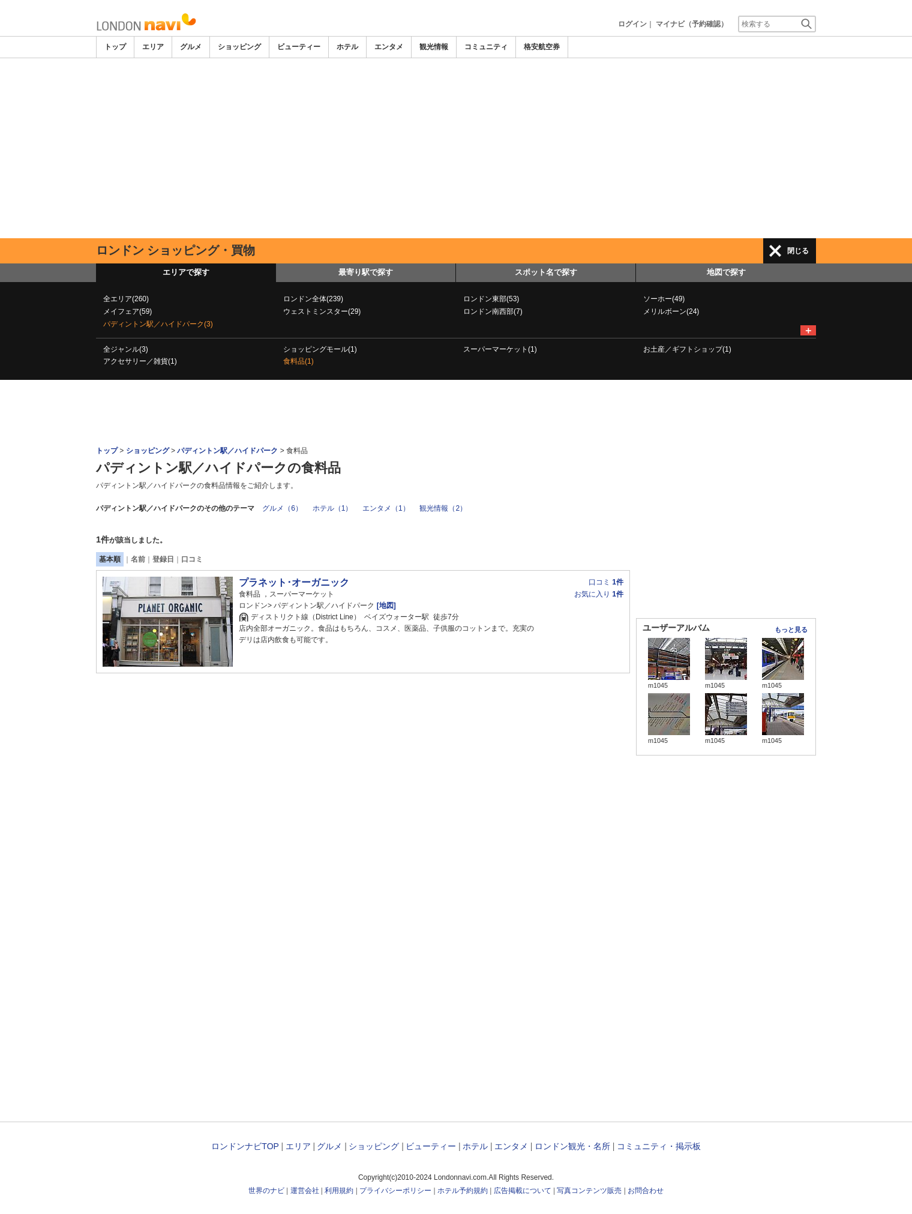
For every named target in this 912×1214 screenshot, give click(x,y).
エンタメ (388, 47)
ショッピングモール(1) (320, 349)
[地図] (384, 605)
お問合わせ (646, 1190)
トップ (115, 47)
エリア (153, 47)
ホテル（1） (333, 508)
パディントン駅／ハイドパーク (227, 450)
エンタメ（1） (386, 508)
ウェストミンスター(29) (322, 311)
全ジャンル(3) (125, 349)
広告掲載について (522, 1190)
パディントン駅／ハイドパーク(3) (158, 324)
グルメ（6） (282, 508)
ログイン (632, 24)
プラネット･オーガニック (294, 582)
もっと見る (791, 629)
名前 (138, 559)
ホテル (347, 47)
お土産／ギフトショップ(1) (687, 349)
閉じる (798, 251)
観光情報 (433, 47)
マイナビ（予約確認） (692, 24)
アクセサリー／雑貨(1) (140, 361)
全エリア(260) (126, 299)
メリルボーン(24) (671, 311)
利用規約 (339, 1190)
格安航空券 (542, 47)
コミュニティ (486, 47)
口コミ (192, 559)
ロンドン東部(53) (491, 299)
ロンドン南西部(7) (493, 311)
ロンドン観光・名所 (572, 1146)
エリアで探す (186, 272)
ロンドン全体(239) (313, 299)
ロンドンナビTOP (244, 1146)
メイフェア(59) (127, 311)
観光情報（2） (443, 508)
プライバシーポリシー (395, 1190)
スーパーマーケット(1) (500, 349)
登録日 (163, 559)
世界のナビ (266, 1190)
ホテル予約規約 (462, 1190)
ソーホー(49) (664, 299)
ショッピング (239, 47)
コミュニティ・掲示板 (659, 1146)
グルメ (191, 47)
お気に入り (598, 594)
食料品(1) (298, 361)
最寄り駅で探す (365, 272)
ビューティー (298, 47)
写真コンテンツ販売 (589, 1190)
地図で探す (726, 272)
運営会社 (304, 1190)
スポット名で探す (546, 272)
